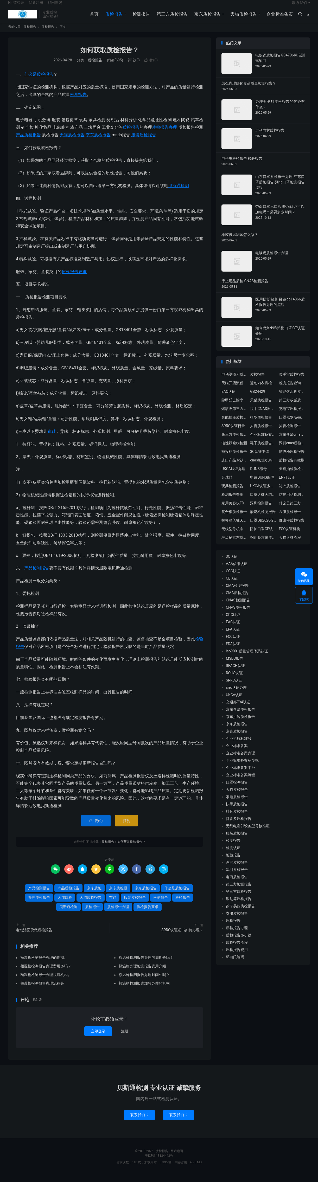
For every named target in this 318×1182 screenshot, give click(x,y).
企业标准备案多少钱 (242, 767)
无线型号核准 (232, 536)
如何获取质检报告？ (109, 57)
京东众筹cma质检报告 (292, 441)
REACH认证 (235, 672)
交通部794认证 (238, 709)
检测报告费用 (232, 501)
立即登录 (98, 1038)
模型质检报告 (261, 424)
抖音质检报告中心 (263, 433)
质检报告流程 (237, 949)
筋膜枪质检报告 (291, 458)
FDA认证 (233, 650)
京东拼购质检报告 (240, 723)
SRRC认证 (234, 687)
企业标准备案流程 (263, 441)
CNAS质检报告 (238, 614)
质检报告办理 (164, 134)
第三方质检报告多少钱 (234, 441)
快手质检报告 (237, 811)
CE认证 (232, 585)
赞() (151, 67)
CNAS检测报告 (238, 607)
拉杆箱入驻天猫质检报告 (234, 527)
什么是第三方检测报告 (292, 510)
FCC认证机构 (289, 536)
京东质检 (94, 895)
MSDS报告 (234, 665)
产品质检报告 (28, 141)
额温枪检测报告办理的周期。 (44, 964)
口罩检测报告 (237, 789)
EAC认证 (228, 398)
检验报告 (182, 904)
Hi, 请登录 (16, 7)
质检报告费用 (237, 956)
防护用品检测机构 (292, 501)
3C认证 (232, 563)
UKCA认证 (234, 701)
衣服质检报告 (290, 518)
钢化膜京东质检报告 (263, 544)
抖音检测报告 (290, 433)
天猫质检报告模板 (263, 407)
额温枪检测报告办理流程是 (42, 990)
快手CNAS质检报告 (263, 415)
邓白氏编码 (235, 964)
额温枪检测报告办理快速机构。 (45, 982)
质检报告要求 (74, 278)
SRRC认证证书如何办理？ (182, 937)
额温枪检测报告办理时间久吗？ (144, 982)
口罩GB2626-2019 (263, 527)
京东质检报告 (206, 18)
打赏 (126, 827)
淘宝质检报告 (237, 869)
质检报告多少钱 (238, 942)
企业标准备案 (278, 18)
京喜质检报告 (237, 738)
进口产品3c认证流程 (234, 467)
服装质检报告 (143, 141)
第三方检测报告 (238, 891)
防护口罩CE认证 (263, 536)
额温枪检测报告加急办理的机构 (144, 990)
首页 (93, 18)
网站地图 (176, 1158)
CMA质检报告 (237, 600)
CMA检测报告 (237, 592)
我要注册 (36, 7)
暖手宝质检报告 (291, 381)
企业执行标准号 (238, 745)
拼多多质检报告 (238, 825)
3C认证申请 (259, 458)
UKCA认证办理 (233, 475)
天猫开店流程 (232, 390)
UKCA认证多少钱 (263, 493)
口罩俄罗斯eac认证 (292, 424)
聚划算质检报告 (238, 905)
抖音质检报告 (237, 818)
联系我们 (299, 7)
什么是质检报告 (38, 81)
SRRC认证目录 (233, 433)
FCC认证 (233, 643)
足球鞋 (226, 484)
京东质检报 (118, 895)
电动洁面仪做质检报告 (34, 937)
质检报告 (22, 18)
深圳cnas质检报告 (292, 450)
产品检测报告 (36, 575)
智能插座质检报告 (234, 424)
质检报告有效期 (291, 467)
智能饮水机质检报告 (292, 398)
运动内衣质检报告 (263, 390)
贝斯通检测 (178, 192)
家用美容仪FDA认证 (234, 510)
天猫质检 (65, 904)
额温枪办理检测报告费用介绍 (142, 973)
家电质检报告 (237, 803)
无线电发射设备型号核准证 (248, 833)
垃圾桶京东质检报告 (234, 544)
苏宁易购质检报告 (240, 913)
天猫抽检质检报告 (292, 475)
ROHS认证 (234, 680)
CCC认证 (233, 578)
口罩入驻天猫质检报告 (263, 501)
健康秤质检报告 (291, 527)
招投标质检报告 (234, 458)
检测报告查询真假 (292, 390)
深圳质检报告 (237, 876)
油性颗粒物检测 (234, 450)
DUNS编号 (258, 475)
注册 (124, 1038)
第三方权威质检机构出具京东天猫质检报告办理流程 (292, 407)
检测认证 (233, 854)
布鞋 (51, 438)
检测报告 (140, 18)
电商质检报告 (237, 884)
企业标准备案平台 (240, 774)
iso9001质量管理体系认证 (247, 658)
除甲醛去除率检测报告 (234, 407)
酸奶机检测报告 (263, 518)
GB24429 (257, 398)
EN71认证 (287, 484)
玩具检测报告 (232, 493)
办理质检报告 (39, 904)
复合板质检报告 (234, 518)
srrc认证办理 (236, 694)
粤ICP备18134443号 (159, 1162)
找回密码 (55, 7)
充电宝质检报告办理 (292, 415)
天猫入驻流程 (290, 544)
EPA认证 (233, 636)
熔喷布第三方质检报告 (234, 415)
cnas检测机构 (261, 467)
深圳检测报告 (261, 510)
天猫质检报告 (242, 18)
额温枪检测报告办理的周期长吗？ (146, 964)
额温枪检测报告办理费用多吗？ (45, 973)
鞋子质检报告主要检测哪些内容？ (263, 450)
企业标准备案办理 (240, 760)
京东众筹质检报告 (240, 716)
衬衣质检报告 (290, 493)
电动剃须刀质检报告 (234, 381)
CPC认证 (233, 621)
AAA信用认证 (236, 570)
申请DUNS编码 (262, 484)
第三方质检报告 (171, 18)
